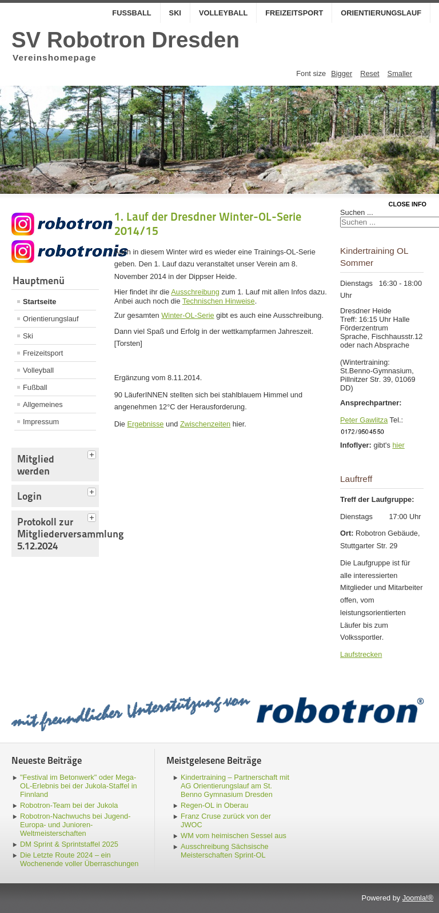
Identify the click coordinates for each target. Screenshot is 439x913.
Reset (369, 73)
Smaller (400, 73)
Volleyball (223, 13)
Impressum (41, 421)
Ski (175, 13)
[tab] (93, 453)
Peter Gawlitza (364, 420)
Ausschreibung (195, 292)
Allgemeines (43, 404)
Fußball (131, 13)
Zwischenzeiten (205, 424)
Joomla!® (417, 898)
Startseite (39, 301)
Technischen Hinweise (218, 301)
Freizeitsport (294, 13)
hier (398, 445)
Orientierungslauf (381, 13)
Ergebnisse (145, 424)
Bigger (341, 73)
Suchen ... (356, 212)
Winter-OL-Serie (187, 315)
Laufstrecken (361, 654)
